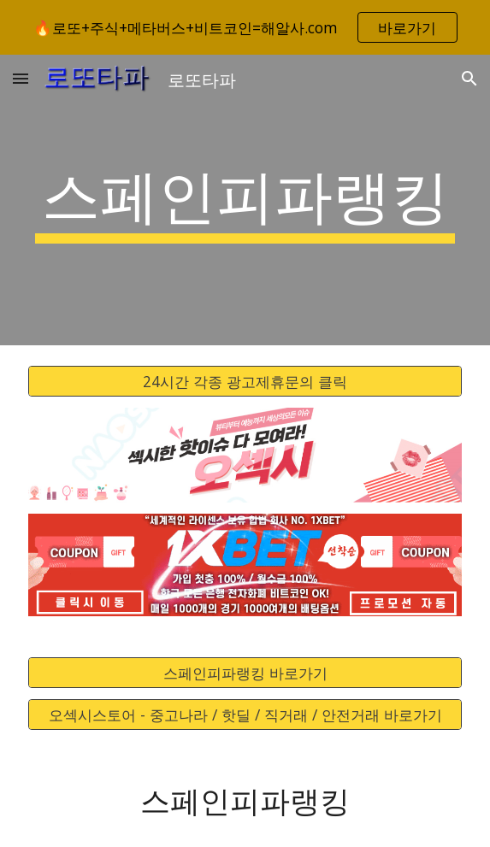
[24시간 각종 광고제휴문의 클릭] (245, 381)
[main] (245, 200)
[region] (245, 27)
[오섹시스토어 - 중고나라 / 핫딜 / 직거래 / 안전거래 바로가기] (245, 715)
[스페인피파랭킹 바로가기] (245, 673)
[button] (20, 78)
